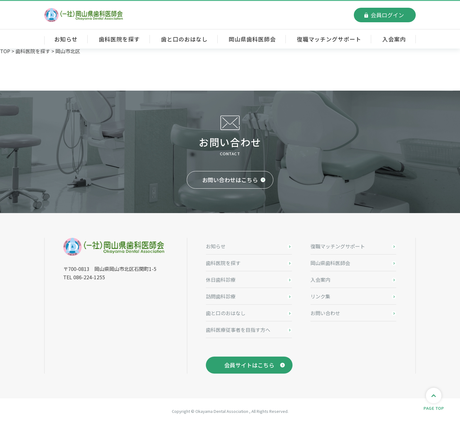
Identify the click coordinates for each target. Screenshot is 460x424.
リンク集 (320, 296)
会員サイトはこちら (249, 365)
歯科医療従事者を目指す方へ (238, 329)
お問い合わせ (325, 313)
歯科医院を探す (119, 39)
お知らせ (66, 39)
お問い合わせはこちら (230, 180)
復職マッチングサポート (329, 39)
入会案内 (394, 39)
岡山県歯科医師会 (252, 39)
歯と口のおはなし (184, 39)
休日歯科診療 (221, 279)
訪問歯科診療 (221, 296)
